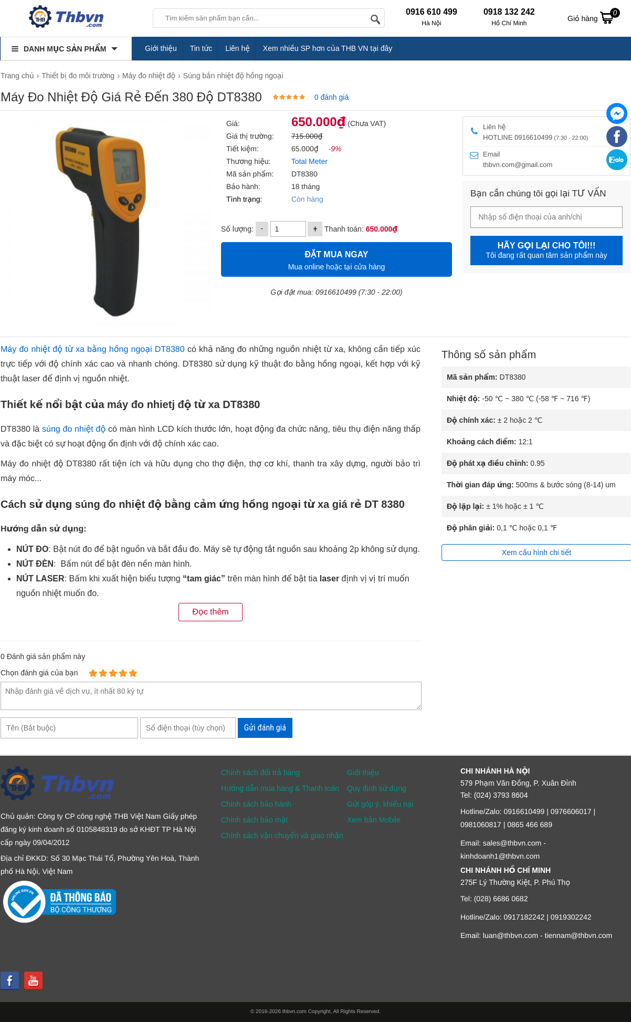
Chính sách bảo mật (254, 820)
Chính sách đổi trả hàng (260, 772)
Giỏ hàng (593, 17)
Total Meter (308, 161)
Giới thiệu (161, 48)
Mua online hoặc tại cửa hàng (336, 259)
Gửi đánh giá (265, 728)
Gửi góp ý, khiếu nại (380, 804)
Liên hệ (237, 48)
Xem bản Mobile (374, 820)
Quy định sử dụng (376, 788)
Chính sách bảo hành (256, 804)
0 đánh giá (331, 97)
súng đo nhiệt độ (74, 429)
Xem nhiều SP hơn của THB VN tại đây (328, 48)
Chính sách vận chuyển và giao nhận (282, 835)
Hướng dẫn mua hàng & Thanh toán (280, 788)
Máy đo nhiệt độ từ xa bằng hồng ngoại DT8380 (93, 349)
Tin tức (201, 48)
